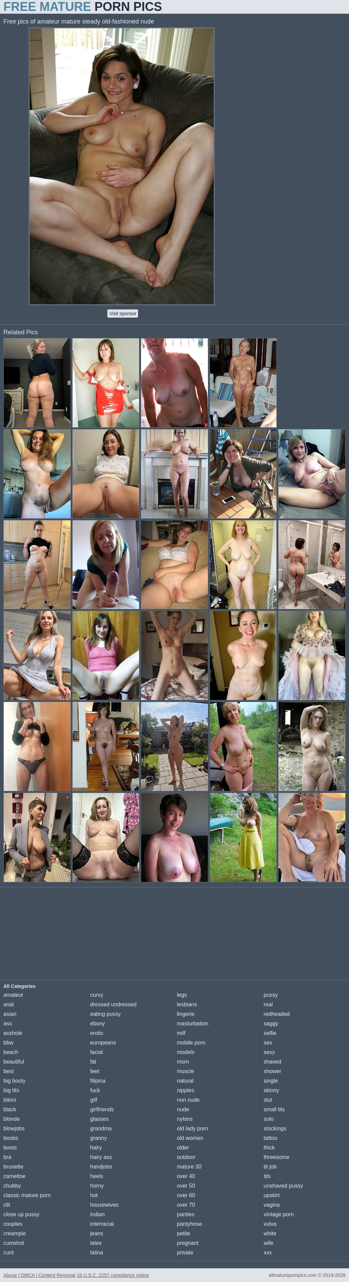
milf (181, 1033)
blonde (11, 1119)
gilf (93, 1100)
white (270, 1233)
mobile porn (191, 1043)
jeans (96, 1233)
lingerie (186, 1014)
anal (8, 1004)
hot (94, 1195)
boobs (10, 1138)
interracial (102, 1224)
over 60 (186, 1195)
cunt (8, 1252)
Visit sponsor (122, 313)
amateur (13, 995)
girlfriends (102, 1109)
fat (93, 1062)
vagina (272, 1205)
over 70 (186, 1205)
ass (7, 1023)
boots (10, 1147)
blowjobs (14, 1128)
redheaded (277, 1014)
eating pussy (105, 1014)
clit (6, 1205)
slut (268, 1100)
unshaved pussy (283, 1186)
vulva (270, 1224)
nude (183, 1109)
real (268, 1004)
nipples (185, 1090)
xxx (268, 1252)
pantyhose (189, 1224)
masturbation (193, 1023)
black (9, 1109)
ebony (97, 1023)
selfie (270, 1033)
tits (267, 1176)
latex (96, 1243)
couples (12, 1224)
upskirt (272, 1195)
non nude (188, 1100)
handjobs (101, 1167)
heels (96, 1176)
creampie (14, 1233)
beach (10, 1052)
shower (273, 1071)
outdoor (186, 1157)
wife (268, 1243)
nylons (185, 1119)
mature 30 (189, 1167)
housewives (104, 1205)
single (271, 1081)
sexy (269, 1052)
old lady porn (192, 1128)
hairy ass (101, 1157)
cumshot (13, 1243)
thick (269, 1147)
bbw (8, 1043)
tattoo (270, 1138)
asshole (12, 1033)
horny (97, 1186)
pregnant (187, 1243)
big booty (14, 1081)
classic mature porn (27, 1195)
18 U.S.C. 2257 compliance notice (113, 1275)
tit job (270, 1167)
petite (183, 1233)
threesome (277, 1157)
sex (268, 1043)
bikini (9, 1100)
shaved (273, 1062)
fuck (95, 1090)
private (185, 1252)
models (186, 1052)
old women (190, 1138)
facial (96, 1052)
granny (98, 1138)
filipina (98, 1081)
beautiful (13, 1062)
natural (185, 1081)
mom (183, 1062)
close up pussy (21, 1214)
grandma (101, 1128)
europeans (103, 1043)
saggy (271, 1023)
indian (97, 1214)
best (8, 1071)
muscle (185, 1071)
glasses (99, 1119)
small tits (274, 1109)
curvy (96, 995)
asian (9, 1014)
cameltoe (14, 1176)
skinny (271, 1090)
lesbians (187, 1004)
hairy (96, 1147)
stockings (275, 1128)
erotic (97, 1033)
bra (7, 1157)
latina (96, 1252)
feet (95, 1071)
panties (186, 1214)
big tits (11, 1090)
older (183, 1147)
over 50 (186, 1186)
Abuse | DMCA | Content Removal (39, 1275)
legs (182, 995)
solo (269, 1119)
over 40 (186, 1176)
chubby (12, 1186)
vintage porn (279, 1214)
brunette (13, 1167)
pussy (271, 995)
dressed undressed (113, 1004)
